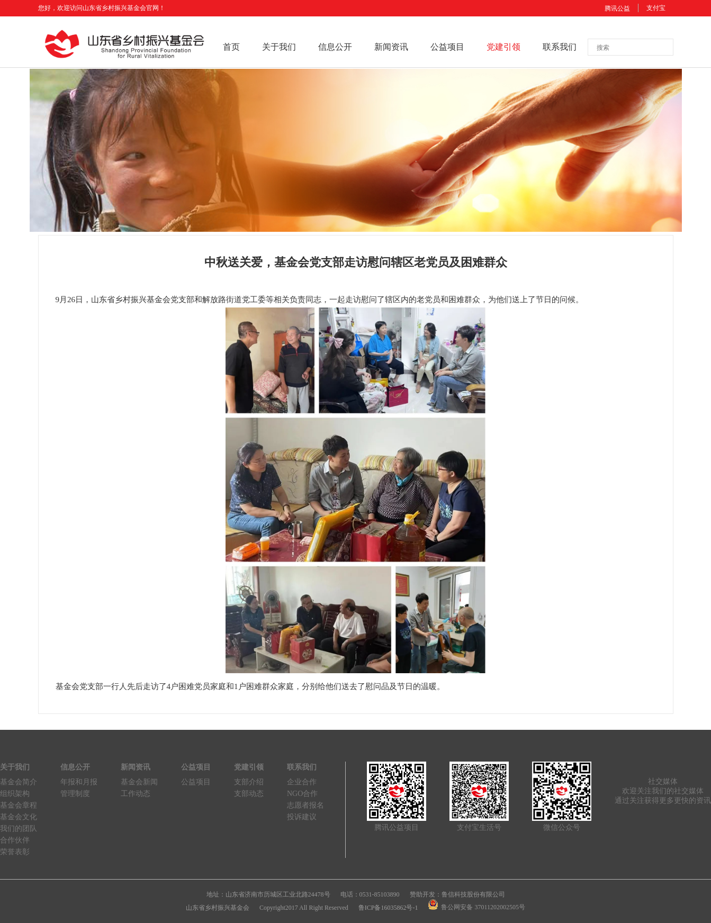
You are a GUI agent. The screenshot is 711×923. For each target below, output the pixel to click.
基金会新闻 (139, 782)
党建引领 (503, 46)
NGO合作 (302, 794)
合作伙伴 (15, 840)
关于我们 (279, 46)
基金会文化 (18, 817)
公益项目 (447, 46)
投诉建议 (302, 817)
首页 (231, 46)
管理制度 (75, 794)
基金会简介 (18, 782)
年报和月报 (78, 782)
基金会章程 (18, 805)
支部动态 (249, 794)
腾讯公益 (617, 8)
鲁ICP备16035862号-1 (388, 907)
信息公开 (335, 46)
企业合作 (302, 782)
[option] (356, 150)
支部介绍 (249, 782)
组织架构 (15, 794)
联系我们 (560, 46)
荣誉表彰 (15, 852)
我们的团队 (18, 828)
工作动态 (135, 794)
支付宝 (655, 8)
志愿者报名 (305, 805)
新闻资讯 (391, 46)
